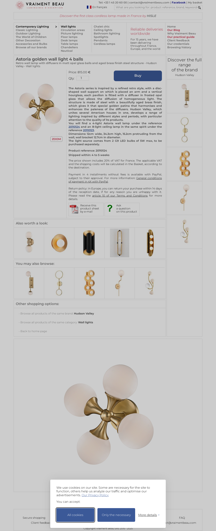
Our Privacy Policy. (95, 495)
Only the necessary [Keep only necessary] (116, 515)
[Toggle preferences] (147, 515)
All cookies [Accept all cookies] (75, 515)
